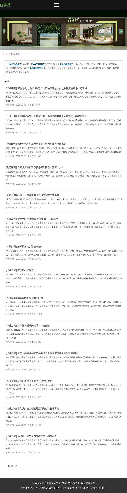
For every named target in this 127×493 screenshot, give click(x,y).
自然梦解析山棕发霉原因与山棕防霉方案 (38, 408)
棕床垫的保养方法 (26, 270)
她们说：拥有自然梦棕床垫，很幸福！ (37, 436)
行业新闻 (11, 88)
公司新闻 (11, 167)
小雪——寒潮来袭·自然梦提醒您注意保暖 (38, 195)
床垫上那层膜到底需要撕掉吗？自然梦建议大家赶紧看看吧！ (48, 353)
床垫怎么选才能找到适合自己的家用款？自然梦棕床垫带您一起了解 (52, 88)
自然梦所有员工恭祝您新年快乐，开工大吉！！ (41, 167)
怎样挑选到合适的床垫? (29, 246)
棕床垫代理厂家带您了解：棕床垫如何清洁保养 (41, 143)
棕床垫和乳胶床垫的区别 (30, 298)
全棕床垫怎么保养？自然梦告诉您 (34, 381)
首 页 (4, 54)
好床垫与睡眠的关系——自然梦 (33, 325)
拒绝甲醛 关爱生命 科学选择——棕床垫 (37, 219)
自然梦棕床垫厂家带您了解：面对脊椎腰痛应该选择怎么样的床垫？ (52, 116)
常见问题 (11, 246)
